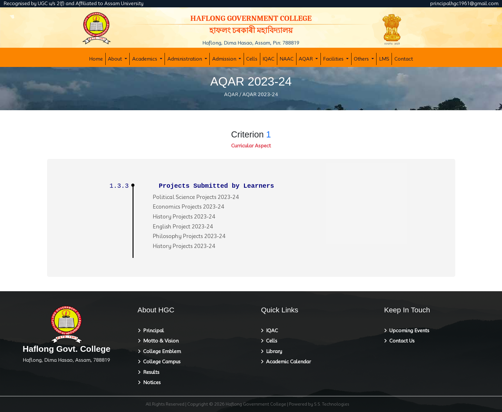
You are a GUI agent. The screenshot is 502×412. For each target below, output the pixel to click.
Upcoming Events (408, 331)
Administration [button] (185, 59)
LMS (384, 59)
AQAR (231, 94)
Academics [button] (145, 59)
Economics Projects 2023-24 (188, 207)
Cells (251, 59)
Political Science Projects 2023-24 (196, 197)
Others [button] (362, 59)
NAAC (286, 59)
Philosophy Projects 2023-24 (189, 236)
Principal (152, 331)
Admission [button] (225, 59)
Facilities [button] (334, 59)
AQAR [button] (306, 59)
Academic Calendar (287, 362)
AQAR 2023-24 (260, 94)
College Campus (161, 362)
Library (272, 351)
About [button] (115, 59)
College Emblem (161, 351)
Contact (403, 59)
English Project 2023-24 (183, 227)
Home (96, 59)
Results (150, 372)
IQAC (268, 59)
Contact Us (401, 341)
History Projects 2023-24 (184, 217)
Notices (151, 382)
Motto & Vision (160, 341)
